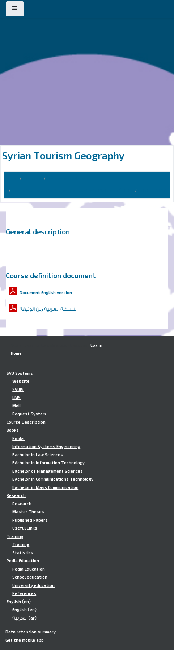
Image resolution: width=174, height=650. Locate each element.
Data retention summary (30, 632)
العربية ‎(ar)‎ (24, 618)
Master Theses (28, 512)
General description (38, 231)
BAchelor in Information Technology (48, 463)
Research (16, 495)
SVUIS (18, 389)
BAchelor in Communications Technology (52, 479)
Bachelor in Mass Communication (45, 487)
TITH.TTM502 (153, 191)
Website (21, 381)
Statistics (22, 553)
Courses (32, 179)
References (24, 593)
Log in (96, 345)
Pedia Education (23, 561)
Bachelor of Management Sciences (47, 471)
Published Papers (30, 520)
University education (33, 585)
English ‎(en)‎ (19, 602)
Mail (16, 406)
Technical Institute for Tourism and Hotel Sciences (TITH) (72, 191)
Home (11, 179)
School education (29, 577)
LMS (16, 397)
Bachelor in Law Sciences (37, 455)
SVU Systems (20, 373)
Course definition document (51, 275)
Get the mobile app (24, 640)
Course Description (68, 179)
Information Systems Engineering (46, 446)
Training (15, 536)
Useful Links (24, 528)
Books (13, 430)
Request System (29, 414)
